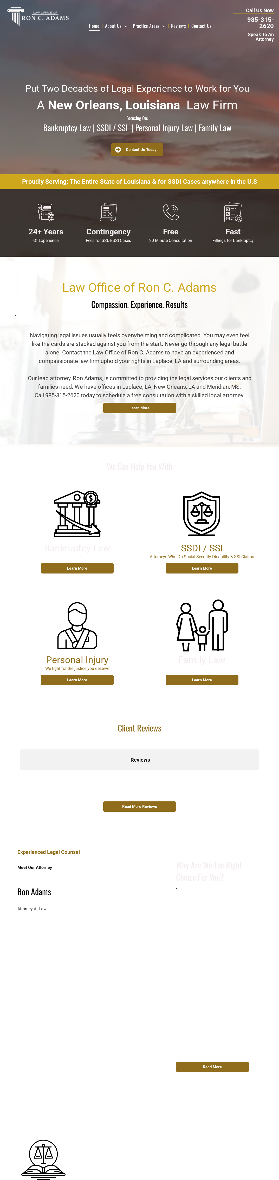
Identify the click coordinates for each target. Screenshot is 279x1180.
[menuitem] (95, 26)
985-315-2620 (260, 23)
